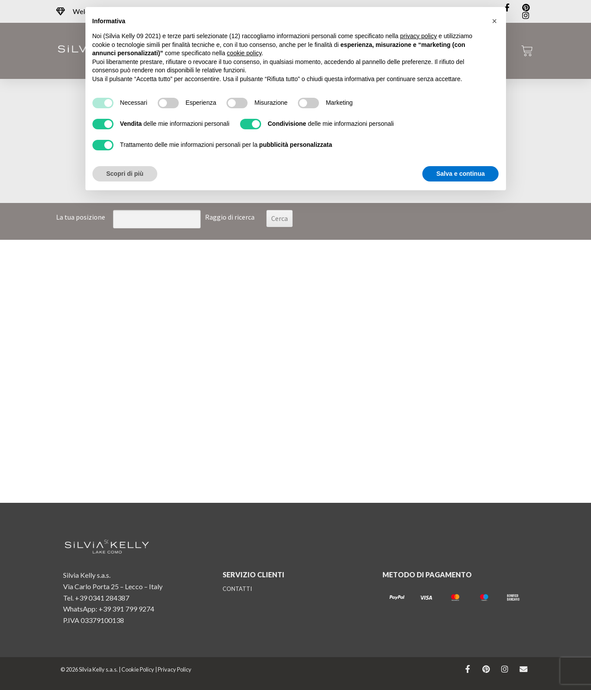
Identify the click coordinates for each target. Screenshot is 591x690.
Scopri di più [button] (125, 173)
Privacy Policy (174, 669)
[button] (495, 21)
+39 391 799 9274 (126, 609)
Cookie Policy (137, 669)
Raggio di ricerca (230, 217)
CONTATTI (237, 588)
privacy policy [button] (418, 35)
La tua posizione (80, 217)
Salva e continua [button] (460, 173)
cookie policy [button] (244, 53)
